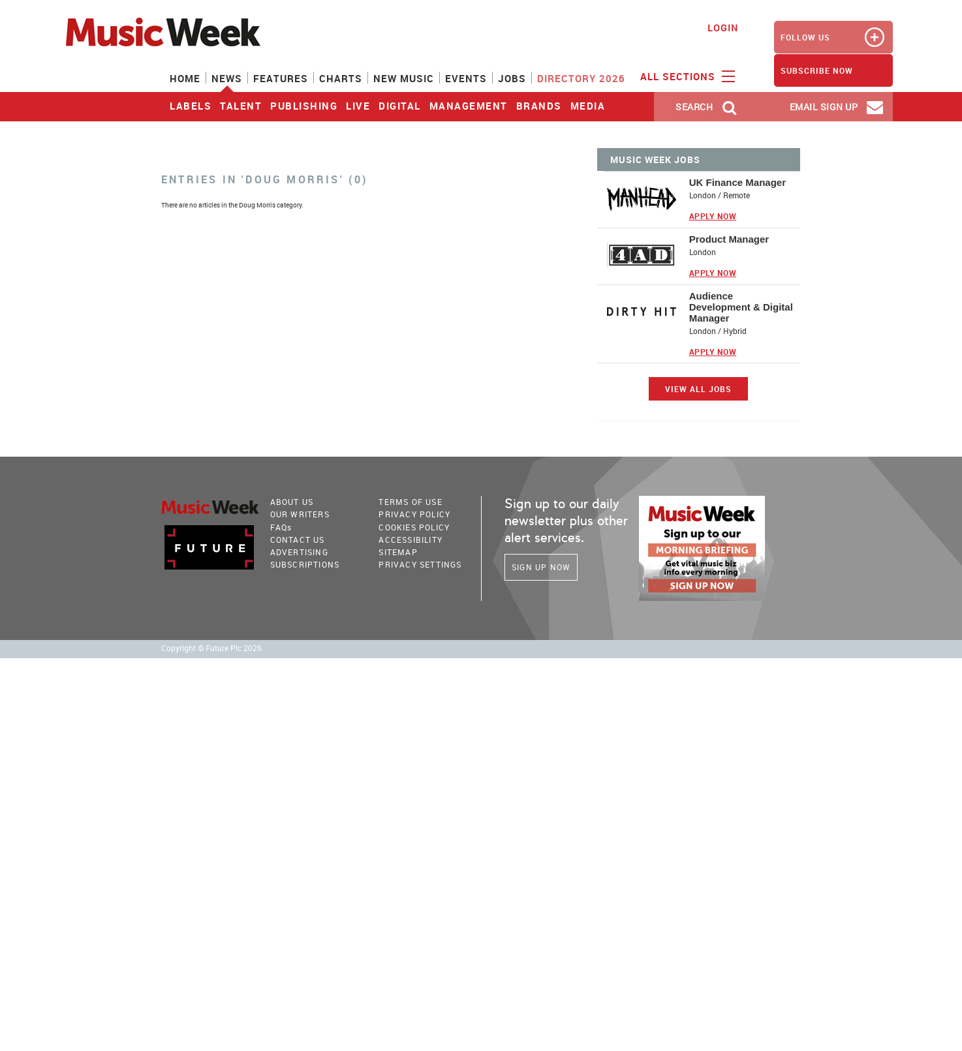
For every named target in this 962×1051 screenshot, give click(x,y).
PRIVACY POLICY (414, 514)
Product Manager (729, 239)
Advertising (299, 552)
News (226, 78)
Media (588, 105)
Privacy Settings (420, 564)
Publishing (303, 105)
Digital (400, 105)
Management (468, 105)
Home (185, 78)
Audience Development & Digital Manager (741, 307)
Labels (190, 105)
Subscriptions (305, 564)
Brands (539, 105)
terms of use (410, 501)
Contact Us (297, 539)
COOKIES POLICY (414, 527)
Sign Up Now (541, 567)
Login (722, 28)
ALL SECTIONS (686, 76)
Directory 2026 (581, 78)
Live (358, 105)
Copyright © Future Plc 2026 (211, 648)
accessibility (410, 539)
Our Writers (300, 514)
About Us (292, 501)
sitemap (398, 552)
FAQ (281, 527)
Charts (340, 78)
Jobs (512, 78)
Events (466, 78)
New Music (403, 78)
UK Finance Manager (737, 182)
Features (280, 78)
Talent (241, 105)
